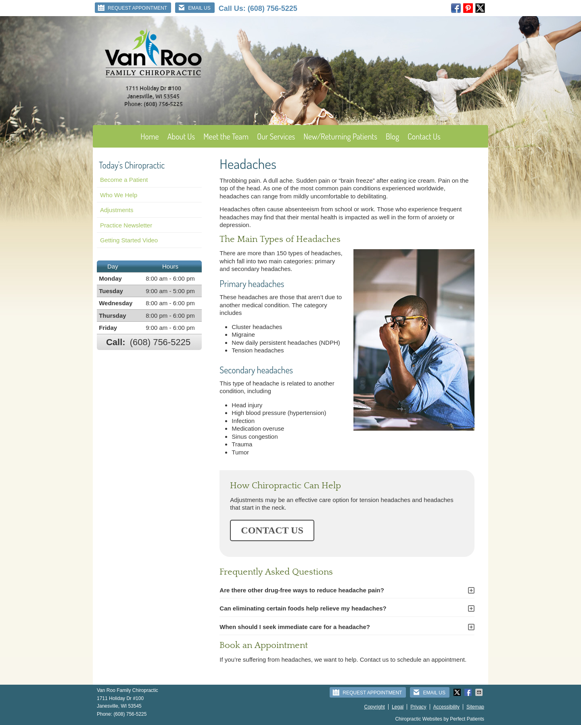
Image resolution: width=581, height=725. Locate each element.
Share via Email (479, 692)
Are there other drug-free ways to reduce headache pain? (301, 590)
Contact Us (424, 136)
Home (149, 136)
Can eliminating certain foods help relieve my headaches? (302, 608)
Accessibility (446, 707)
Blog (392, 136)
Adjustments (117, 209)
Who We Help (118, 195)
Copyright (374, 707)
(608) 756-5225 (272, 8)
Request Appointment (132, 7)
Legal (397, 707)
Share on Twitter (458, 692)
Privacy (418, 707)
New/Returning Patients (340, 136)
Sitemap (475, 707)
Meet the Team (226, 136)
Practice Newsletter (126, 225)
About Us (181, 136)
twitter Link (480, 8)
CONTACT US (272, 530)
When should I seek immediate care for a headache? (294, 626)
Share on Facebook (468, 692)
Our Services (276, 136)
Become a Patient (124, 179)
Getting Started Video (129, 240)
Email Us (194, 7)
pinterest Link (468, 8)
